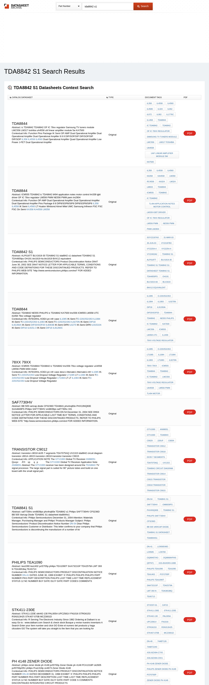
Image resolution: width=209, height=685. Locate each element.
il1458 (165, 299)
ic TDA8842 (152, 122)
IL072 (149, 113)
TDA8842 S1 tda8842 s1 (158, 239)
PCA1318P (151, 600)
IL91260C (58, 293)
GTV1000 (60, 409)
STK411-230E (153, 540)
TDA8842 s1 (167, 229)
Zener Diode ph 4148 (157, 595)
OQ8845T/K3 (152, 494)
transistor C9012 (156, 398)
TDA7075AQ (152, 413)
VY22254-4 (152, 224)
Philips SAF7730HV (156, 458)
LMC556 (150, 136)
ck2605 (164, 600)
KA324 (161, 171)
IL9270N (75, 287)
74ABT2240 (152, 572)
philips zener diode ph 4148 (161, 586)
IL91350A (16, 290)
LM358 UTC (152, 299)
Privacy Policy (70, 673)
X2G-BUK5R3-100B (166, 499)
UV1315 (165, 413)
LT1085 (71, 333)
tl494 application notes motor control (162, 186)
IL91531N (96, 290)
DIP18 (92, 287)
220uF (160, 394)
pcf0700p (151, 591)
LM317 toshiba (166, 136)
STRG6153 (152, 554)
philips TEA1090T (155, 513)
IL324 (159, 108)
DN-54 (73, 465)
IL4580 (150, 108)
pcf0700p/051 (153, 605)
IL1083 (41, 287)
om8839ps (167, 449)
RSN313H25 (166, 554)
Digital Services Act (138, 673)
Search (143, 6)
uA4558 (150, 141)
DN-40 (25, 592)
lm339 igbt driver (156, 193)
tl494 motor (153, 349)
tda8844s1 (152, 477)
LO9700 (161, 490)
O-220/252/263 (85, 284)
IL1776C (169, 113)
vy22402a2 (152, 229)
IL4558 (31, 134)
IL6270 (72, 290)
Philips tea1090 (155, 504)
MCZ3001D (168, 559)
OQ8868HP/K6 (169, 494)
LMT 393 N (151, 523)
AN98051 (90, 409)
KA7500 (150, 154)
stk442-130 (152, 545)
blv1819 (166, 253)
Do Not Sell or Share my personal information (103, 673)
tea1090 (171, 504)
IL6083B (50, 290)
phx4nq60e (152, 454)
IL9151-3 (32, 293)
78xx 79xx (152, 325)
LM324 (171, 171)
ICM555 (173, 176)
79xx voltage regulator (160, 303)
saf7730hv (152, 449)
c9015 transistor (156, 427)
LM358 (46, 193)
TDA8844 (161, 118)
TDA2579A (167, 518)
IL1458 (150, 118)
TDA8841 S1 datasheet (158, 472)
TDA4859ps (152, 248)
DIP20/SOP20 (38, 290)
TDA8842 (166, 122)
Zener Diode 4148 (156, 614)
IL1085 (63, 284)
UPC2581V (152, 550)
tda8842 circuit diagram (160, 417)
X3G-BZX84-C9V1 (155, 576)
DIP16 (24, 293)
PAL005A (166, 545)
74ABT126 (161, 567)
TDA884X (91, 415)
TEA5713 (151, 528)
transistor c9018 (156, 403)
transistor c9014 (156, 422)
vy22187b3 (166, 220)
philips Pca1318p (155, 610)
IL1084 (96, 284)
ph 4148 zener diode (157, 581)
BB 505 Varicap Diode (158, 468)
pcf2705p (164, 509)
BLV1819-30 (165, 234)
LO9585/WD (162, 485)
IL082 (158, 113)
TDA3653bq (166, 523)
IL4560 (39, 134)
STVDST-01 (152, 535)
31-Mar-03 (168, 215)
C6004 (170, 394)
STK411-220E (169, 540)
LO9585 (150, 490)
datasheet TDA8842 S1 (158, 243)
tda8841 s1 (162, 444)
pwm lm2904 (153, 207)
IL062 (168, 108)
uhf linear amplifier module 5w (162, 147)
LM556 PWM (152, 202)
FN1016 (164, 550)
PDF (189, 128)
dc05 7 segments (156, 408)
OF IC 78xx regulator (158, 127)
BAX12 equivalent (156, 258)
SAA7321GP (152, 518)
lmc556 (150, 294)
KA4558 (38, 193)
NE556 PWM (168, 202)
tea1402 (151, 509)
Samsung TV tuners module (162, 132)
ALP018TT (151, 234)
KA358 (29, 193)
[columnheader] (56, 97)
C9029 (150, 394)
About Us (169, 673)
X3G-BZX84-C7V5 (169, 572)
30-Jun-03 (151, 220)
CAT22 (164, 535)
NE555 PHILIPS (166, 284)
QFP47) (150, 499)
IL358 (24, 134)
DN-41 (25, 509)
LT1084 (61, 336)
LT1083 (160, 320)
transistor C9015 (156, 436)
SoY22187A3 (153, 215)
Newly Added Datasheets (47, 673)
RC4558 (150, 171)
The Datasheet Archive (16, 6)
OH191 (165, 248)
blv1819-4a (152, 253)
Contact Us (156, 673)
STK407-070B (153, 559)
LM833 (150, 176)
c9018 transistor (156, 432)
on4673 (172, 610)
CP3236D (151, 463)
